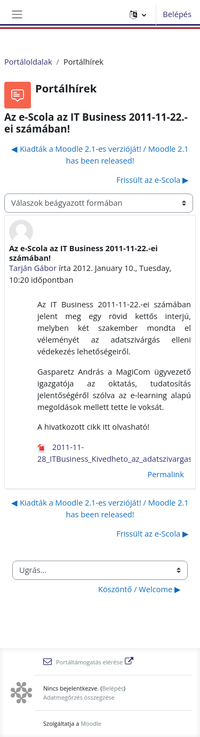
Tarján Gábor (33, 267)
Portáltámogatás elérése (88, 662)
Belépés (177, 14)
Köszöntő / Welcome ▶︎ (139, 589)
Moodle (91, 723)
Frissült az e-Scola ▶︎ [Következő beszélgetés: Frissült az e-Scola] (152, 179)
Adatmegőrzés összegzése (79, 697)
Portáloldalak (28, 61)
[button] (138, 14)
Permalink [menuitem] (165, 474)
